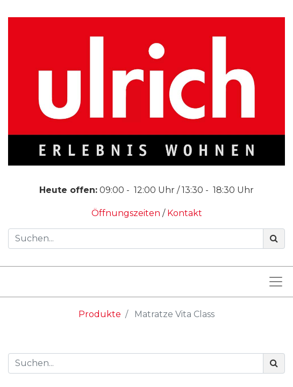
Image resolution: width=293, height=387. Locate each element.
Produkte (99, 314)
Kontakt (184, 213)
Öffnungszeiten (126, 213)
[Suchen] (274, 238)
